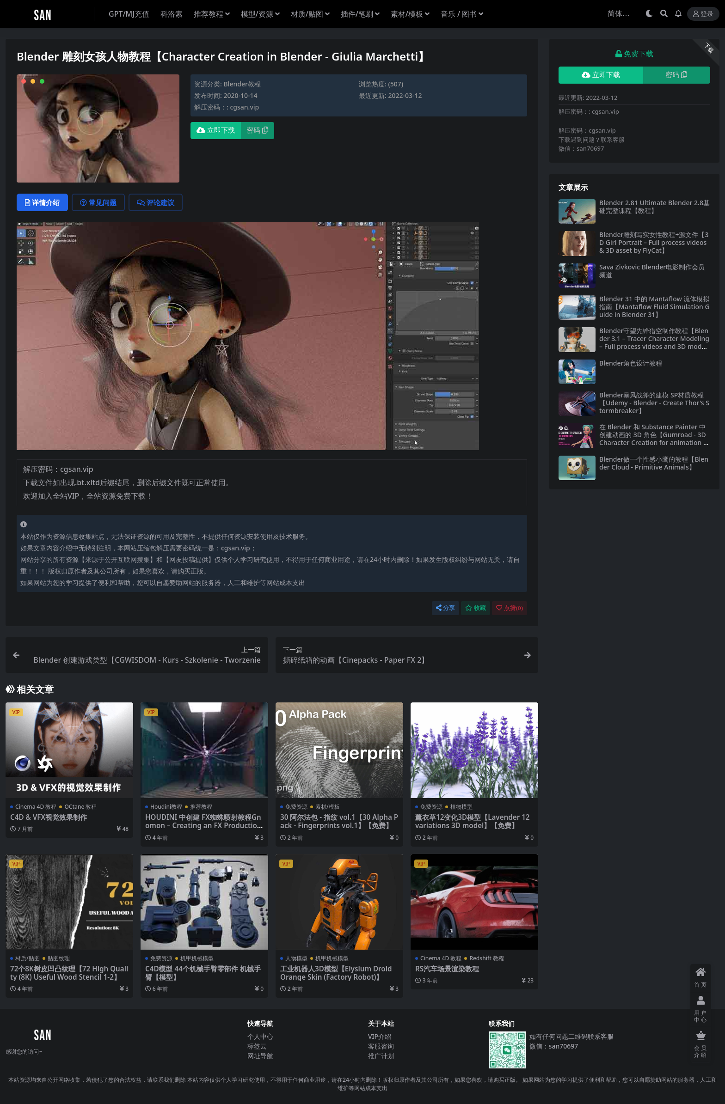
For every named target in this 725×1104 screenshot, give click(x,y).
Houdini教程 (166, 807)
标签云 (257, 1046)
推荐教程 (201, 807)
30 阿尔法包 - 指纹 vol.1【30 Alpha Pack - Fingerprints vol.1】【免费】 (339, 821)
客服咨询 (381, 1046)
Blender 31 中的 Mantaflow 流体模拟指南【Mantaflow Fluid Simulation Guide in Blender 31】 (654, 306)
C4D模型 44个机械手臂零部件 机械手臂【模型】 (203, 973)
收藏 (475, 607)
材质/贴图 (27, 958)
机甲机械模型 (197, 958)
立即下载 (216, 130)
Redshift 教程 (486, 958)
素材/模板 (327, 807)
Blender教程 (241, 83)
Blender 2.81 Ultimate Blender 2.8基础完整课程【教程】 (654, 206)
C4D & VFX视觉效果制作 (48, 817)
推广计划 (381, 1055)
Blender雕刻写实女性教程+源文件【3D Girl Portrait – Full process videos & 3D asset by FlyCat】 (653, 242)
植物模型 (461, 807)
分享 (445, 607)
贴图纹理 (59, 958)
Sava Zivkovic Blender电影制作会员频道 (652, 270)
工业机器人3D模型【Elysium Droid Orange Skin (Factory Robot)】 (336, 973)
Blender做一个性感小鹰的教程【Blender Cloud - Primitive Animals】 (653, 463)
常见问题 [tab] (98, 202)
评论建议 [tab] (155, 202)
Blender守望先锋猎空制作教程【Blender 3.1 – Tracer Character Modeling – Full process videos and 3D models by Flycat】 (654, 342)
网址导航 (260, 1055)
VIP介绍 (379, 1036)
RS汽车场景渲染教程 (447, 968)
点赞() (509, 607)
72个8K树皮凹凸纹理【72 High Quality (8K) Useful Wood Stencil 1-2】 (69, 973)
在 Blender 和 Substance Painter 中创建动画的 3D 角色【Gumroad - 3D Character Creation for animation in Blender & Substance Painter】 (654, 438)
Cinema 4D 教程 (35, 807)
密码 (257, 130)
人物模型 (296, 958)
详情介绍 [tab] (42, 202)
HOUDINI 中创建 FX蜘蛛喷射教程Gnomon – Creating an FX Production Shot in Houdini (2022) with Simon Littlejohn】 (203, 829)
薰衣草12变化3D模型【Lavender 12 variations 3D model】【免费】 (472, 821)
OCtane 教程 (80, 807)
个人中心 (260, 1036)
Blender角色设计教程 (630, 363)
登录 (703, 14)
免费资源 (296, 807)
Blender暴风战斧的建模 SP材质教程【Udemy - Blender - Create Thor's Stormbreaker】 (654, 402)
